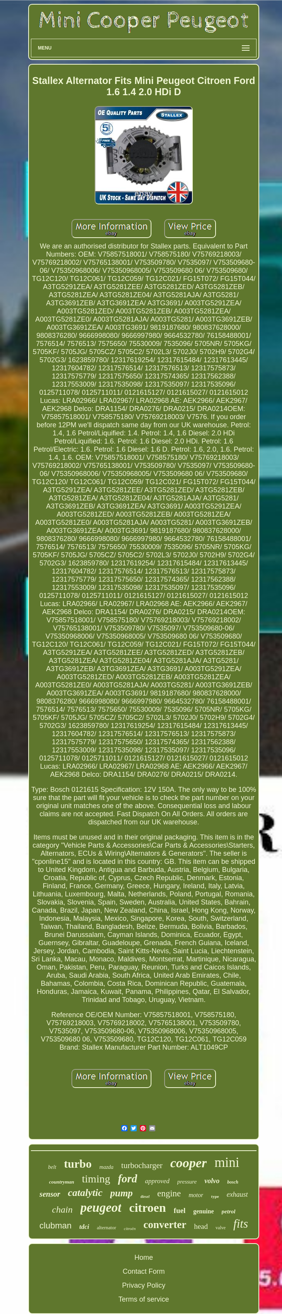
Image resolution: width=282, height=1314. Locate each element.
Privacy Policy (143, 1285)
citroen (147, 1208)
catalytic (85, 1192)
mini (226, 1162)
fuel (180, 1210)
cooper (188, 1163)
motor (196, 1195)
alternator (106, 1227)
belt (52, 1167)
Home (143, 1257)
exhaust (237, 1194)
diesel (145, 1196)
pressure (187, 1182)
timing (96, 1179)
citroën (130, 1228)
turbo (78, 1163)
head (201, 1226)
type (215, 1196)
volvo (211, 1181)
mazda (106, 1167)
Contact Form (143, 1271)
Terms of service (143, 1299)
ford (127, 1178)
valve (221, 1227)
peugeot (100, 1208)
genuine (203, 1211)
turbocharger (142, 1165)
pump (121, 1193)
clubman (55, 1225)
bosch (232, 1182)
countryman (61, 1182)
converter (164, 1224)
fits (240, 1223)
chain (62, 1209)
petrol (229, 1211)
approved (157, 1181)
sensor (49, 1194)
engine (169, 1193)
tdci (84, 1226)
